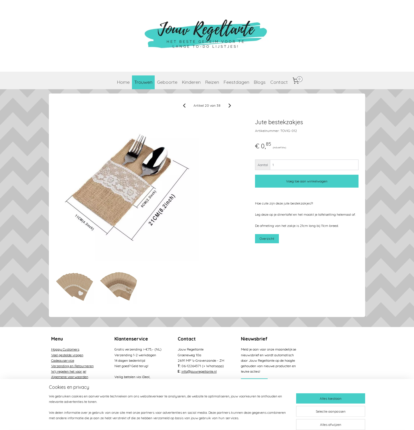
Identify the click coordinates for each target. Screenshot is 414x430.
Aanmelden (254, 383)
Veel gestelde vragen (67, 355)
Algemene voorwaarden (69, 377)
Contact (279, 82)
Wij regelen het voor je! (68, 371)
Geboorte (167, 82)
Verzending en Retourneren (72, 366)
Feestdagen (236, 82)
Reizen (212, 82)
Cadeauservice (62, 360)
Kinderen (191, 82)
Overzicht (267, 238)
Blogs (260, 82)
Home (123, 82)
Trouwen (143, 82)
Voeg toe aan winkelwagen (307, 181)
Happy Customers (65, 349)
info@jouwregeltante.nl (199, 371)
